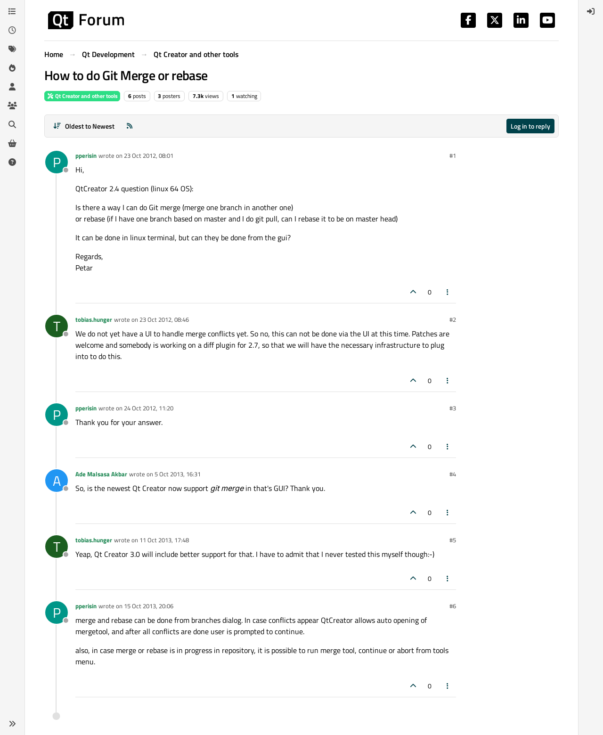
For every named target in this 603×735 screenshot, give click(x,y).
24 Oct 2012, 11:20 (148, 408)
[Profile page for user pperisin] (56, 162)
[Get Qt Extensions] (12, 143)
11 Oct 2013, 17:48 (164, 540)
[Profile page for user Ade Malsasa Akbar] (56, 480)
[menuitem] (590, 11)
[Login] (590, 11)
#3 (452, 408)
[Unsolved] (12, 162)
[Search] (12, 124)
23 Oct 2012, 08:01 (148, 155)
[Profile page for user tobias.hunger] (56, 326)
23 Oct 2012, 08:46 (164, 319)
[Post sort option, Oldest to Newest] (84, 126)
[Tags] (12, 49)
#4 (452, 474)
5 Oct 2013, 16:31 (178, 474)
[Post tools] (448, 292)
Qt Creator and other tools (82, 95)
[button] (12, 723)
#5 (452, 540)
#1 (452, 155)
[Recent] (12, 30)
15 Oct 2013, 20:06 (148, 606)
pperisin (86, 155)
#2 (452, 319)
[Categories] (12, 11)
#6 (452, 606)
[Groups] (12, 105)
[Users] (12, 86)
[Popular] (12, 67)
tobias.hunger (93, 319)
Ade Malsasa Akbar (101, 474)
